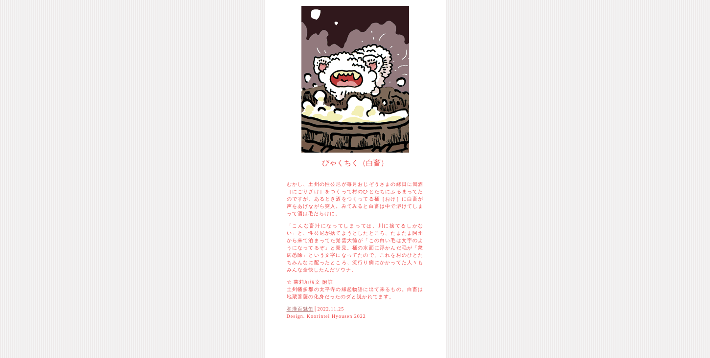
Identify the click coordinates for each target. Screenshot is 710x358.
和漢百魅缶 (300, 309)
